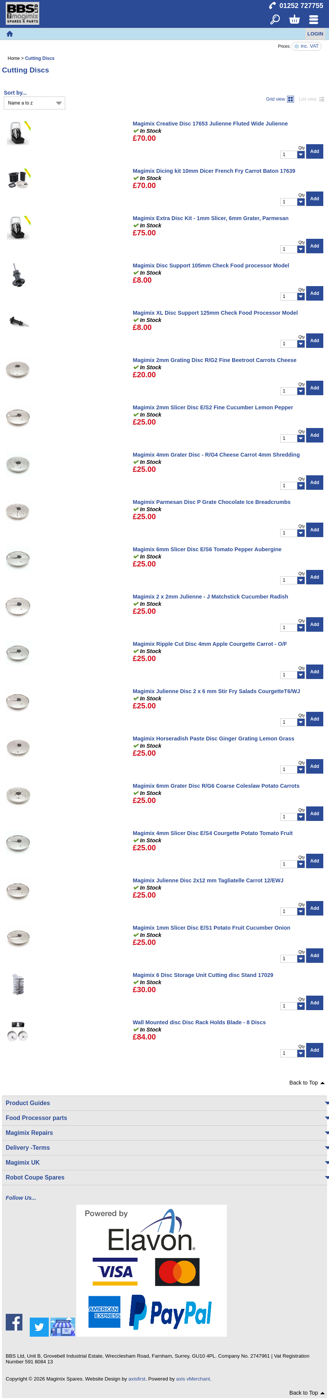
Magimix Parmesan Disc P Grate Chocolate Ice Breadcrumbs (211, 502)
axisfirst (137, 1379)
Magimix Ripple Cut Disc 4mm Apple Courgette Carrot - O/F (210, 644)
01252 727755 (301, 6)
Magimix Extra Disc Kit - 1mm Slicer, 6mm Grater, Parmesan (211, 218)
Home (9, 34)
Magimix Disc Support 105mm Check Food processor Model (211, 265)
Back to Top (303, 1083)
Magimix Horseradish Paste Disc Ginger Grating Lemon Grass (213, 738)
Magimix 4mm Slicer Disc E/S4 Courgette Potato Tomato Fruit (213, 833)
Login (315, 34)
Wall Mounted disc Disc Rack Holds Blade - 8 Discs (199, 1022)
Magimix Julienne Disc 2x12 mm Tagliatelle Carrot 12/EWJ (208, 880)
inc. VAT (310, 46)
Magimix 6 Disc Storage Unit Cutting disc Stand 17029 (203, 975)
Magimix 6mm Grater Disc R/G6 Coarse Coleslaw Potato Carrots (216, 786)
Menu (313, 20)
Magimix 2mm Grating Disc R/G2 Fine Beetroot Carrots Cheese (214, 360)
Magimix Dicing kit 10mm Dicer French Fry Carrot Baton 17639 (214, 171)
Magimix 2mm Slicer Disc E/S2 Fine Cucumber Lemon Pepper (213, 407)
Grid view (275, 99)
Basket (294, 20)
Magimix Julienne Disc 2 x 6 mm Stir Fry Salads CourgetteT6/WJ (216, 691)
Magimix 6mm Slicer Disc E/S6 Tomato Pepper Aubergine (207, 549)
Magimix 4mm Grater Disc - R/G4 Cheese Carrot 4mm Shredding (216, 455)
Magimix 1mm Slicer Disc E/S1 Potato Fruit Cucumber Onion (211, 928)
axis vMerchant (193, 1379)
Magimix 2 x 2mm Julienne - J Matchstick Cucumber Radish (210, 597)
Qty (302, 147)
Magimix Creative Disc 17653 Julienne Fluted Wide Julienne (210, 124)
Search (275, 20)
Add (314, 151)
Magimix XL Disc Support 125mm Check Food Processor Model (215, 313)
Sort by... (15, 93)
